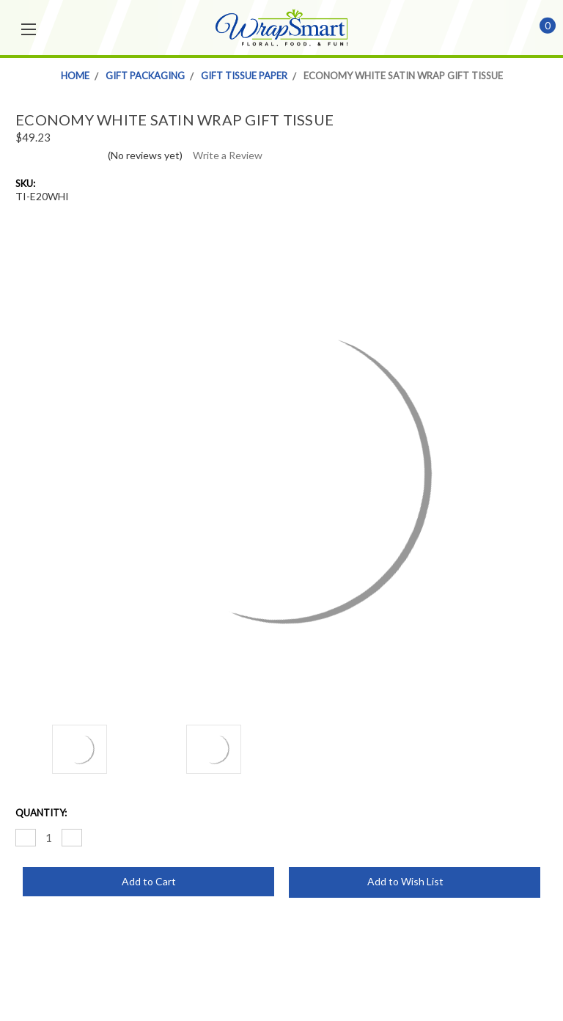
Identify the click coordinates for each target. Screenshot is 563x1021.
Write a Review (227, 155)
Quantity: (41, 813)
